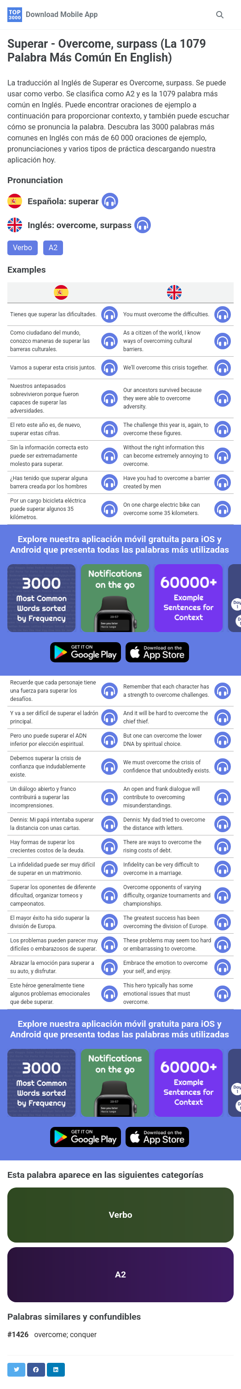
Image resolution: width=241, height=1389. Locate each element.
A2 (53, 247)
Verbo (22, 247)
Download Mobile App (62, 14)
